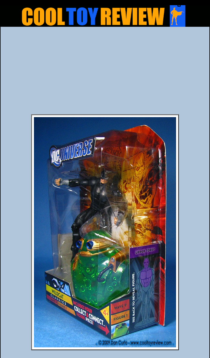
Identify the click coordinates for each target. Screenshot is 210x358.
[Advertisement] (105, 72)
